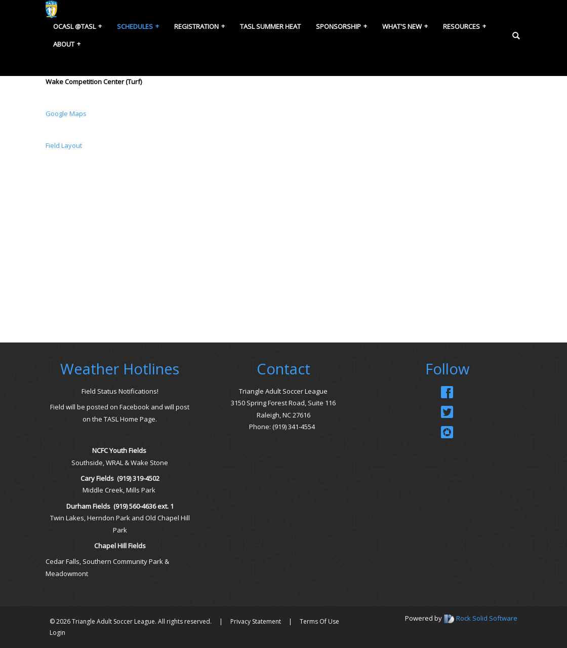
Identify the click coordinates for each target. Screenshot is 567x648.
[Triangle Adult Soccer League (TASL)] (51, 8)
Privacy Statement (255, 621)
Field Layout (65, 145)
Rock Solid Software (486, 618)
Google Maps (66, 113)
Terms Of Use (319, 621)
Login (57, 632)
